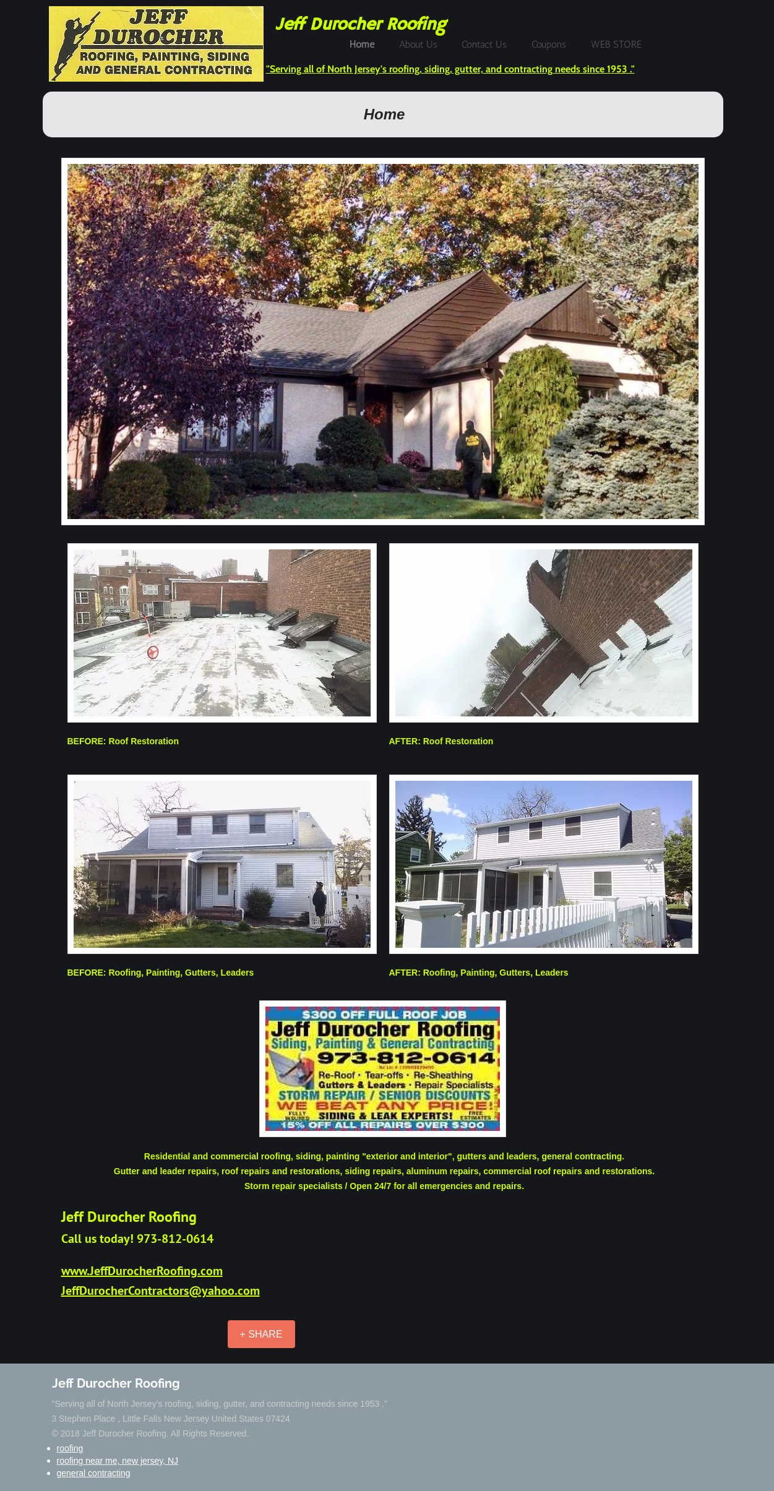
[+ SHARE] (261, 1334)
